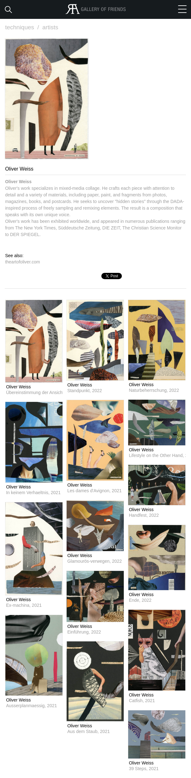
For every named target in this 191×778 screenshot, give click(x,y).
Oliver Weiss (18, 386)
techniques (22, 27)
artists (50, 27)
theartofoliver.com (22, 261)
